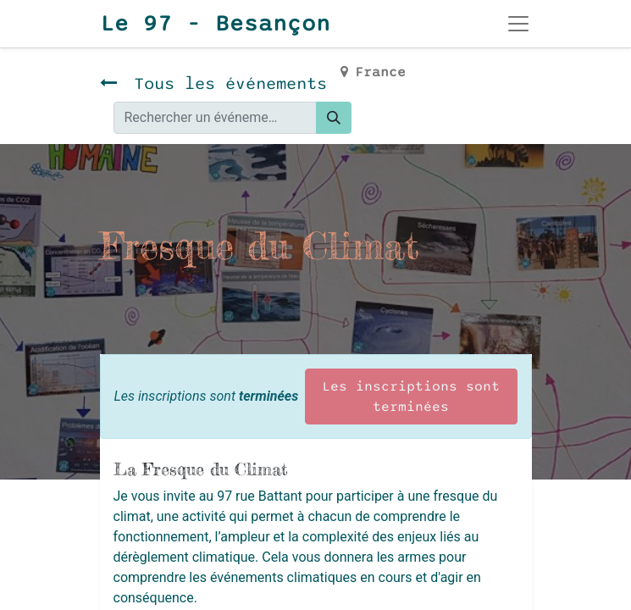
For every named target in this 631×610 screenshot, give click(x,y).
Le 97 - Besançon (215, 23)
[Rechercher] (333, 118)
